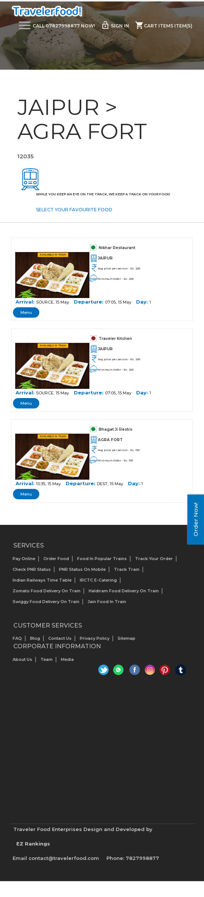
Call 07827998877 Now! (64, 26)
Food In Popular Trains (102, 558)
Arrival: (25, 302)
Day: (142, 302)
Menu (26, 312)
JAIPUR (105, 258)
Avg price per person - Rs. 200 (119, 268)
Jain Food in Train (107, 601)
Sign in (115, 25)
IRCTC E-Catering (98, 580)
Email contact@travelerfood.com (56, 858)
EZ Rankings (33, 844)
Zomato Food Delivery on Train (46, 590)
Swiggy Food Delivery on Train (46, 601)
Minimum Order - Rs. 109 (115, 460)
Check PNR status (32, 569)
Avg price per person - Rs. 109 (118, 450)
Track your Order (154, 558)
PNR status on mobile (82, 569)
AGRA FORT (110, 439)
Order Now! (195, 519)
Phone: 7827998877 (132, 858)
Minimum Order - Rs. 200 (116, 279)
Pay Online (24, 558)
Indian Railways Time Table (42, 580)
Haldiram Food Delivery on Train (124, 590)
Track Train (126, 569)
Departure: (88, 302)
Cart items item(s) (164, 25)
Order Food (56, 558)
